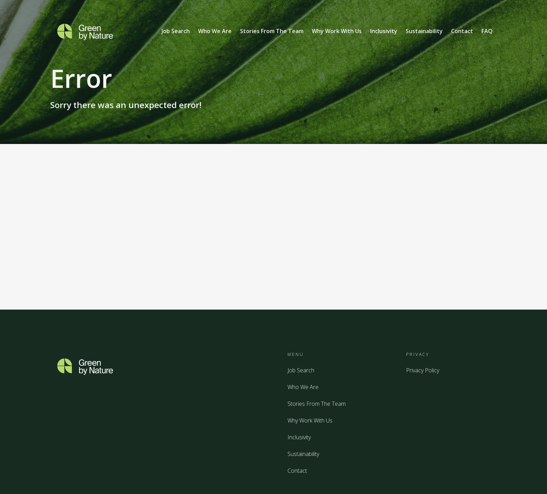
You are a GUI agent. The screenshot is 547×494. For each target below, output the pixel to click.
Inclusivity (383, 31)
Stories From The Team (272, 31)
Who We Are (215, 31)
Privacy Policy (422, 370)
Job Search (176, 31)
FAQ (487, 31)
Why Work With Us (337, 31)
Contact (462, 31)
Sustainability (424, 31)
